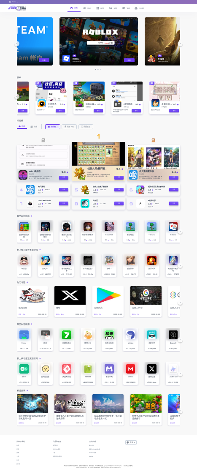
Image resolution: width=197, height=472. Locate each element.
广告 (54, 452)
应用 (17, 449)
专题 (17, 456)
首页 (17, 445)
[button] (16, 43)
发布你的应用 (56, 449)
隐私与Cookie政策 (94, 449)
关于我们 (55, 445)
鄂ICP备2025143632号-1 (113, 467)
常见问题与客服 (57, 456)
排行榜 (18, 464)
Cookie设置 (92, 452)
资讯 (17, 460)
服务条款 (91, 445)
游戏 (17, 452)
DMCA (91, 456)
